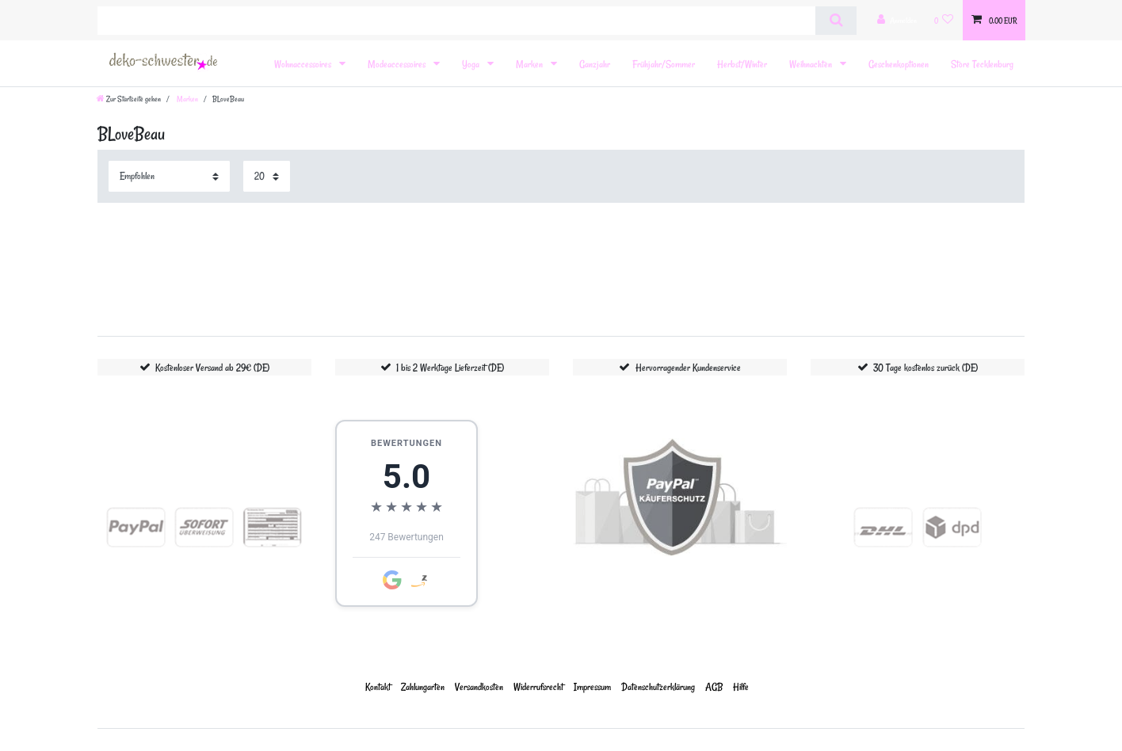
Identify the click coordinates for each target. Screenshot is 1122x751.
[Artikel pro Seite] (266, 176)
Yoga (472, 64)
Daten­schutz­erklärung (658, 686)
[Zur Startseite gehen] (129, 99)
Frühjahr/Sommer (663, 64)
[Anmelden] (896, 20)
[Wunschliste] (944, 20)
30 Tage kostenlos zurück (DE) (925, 367)
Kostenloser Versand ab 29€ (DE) (212, 367)
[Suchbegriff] (456, 20)
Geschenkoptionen (898, 64)
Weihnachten (811, 64)
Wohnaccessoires (304, 64)
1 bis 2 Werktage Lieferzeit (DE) (450, 367)
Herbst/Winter (742, 64)
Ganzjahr (594, 64)
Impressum (592, 686)
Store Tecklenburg (982, 64)
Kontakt (378, 686)
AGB (714, 686)
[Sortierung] (169, 176)
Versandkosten (479, 686)
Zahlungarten (423, 686)
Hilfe (741, 686)
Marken (530, 64)
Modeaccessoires (398, 64)
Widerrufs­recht (538, 686)
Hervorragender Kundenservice (688, 367)
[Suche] (835, 20)
